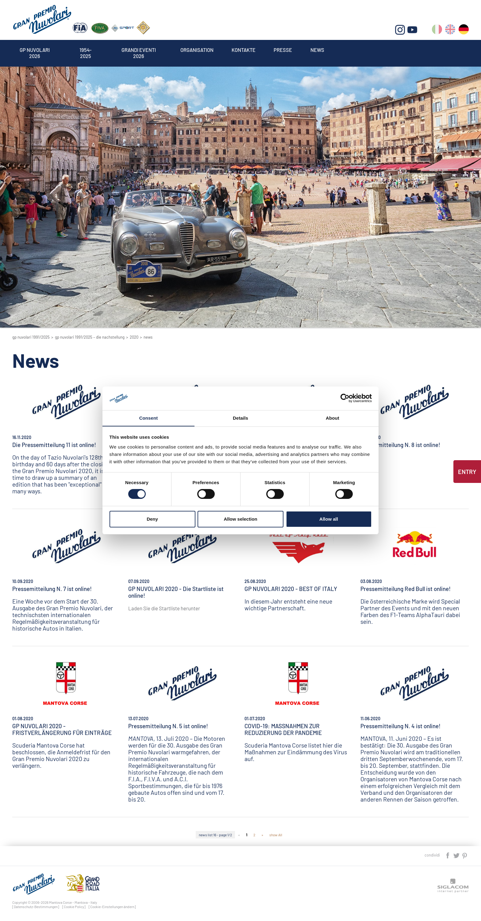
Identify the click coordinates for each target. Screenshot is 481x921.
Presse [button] (299, 50)
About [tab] (332, 417)
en (450, 31)
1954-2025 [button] (90, 50)
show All (275, 835)
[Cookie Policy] (74, 906)
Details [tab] (240, 417)
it (437, 31)
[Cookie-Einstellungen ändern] (112, 906)
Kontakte (257, 50)
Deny (152, 519)
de (464, 31)
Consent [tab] (148, 417)
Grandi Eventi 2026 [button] (145, 50)
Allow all (328, 519)
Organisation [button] (207, 50)
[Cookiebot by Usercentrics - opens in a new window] (345, 398)
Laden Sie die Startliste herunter (164, 608)
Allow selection (240, 519)
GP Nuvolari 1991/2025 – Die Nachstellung (90, 337)
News (335, 50)
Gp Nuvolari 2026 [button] (36, 50)
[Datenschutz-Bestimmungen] (35, 906)
